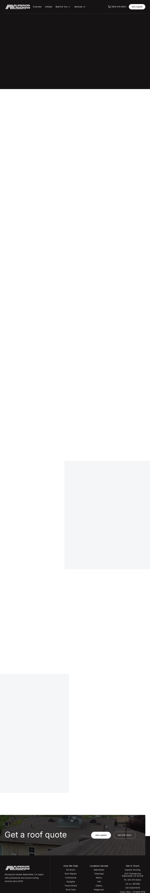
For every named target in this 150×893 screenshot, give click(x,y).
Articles (48, 7)
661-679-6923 (102, 531)
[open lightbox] (39, 630)
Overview (37, 7)
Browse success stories (130, 602)
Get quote (111, 45)
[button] (63, 7)
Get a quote (137, 7)
